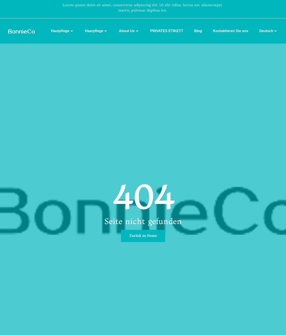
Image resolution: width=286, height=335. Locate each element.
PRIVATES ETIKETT (166, 31)
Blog (198, 31)
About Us (129, 31)
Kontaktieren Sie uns (230, 31)
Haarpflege (96, 31)
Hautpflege (62, 31)
